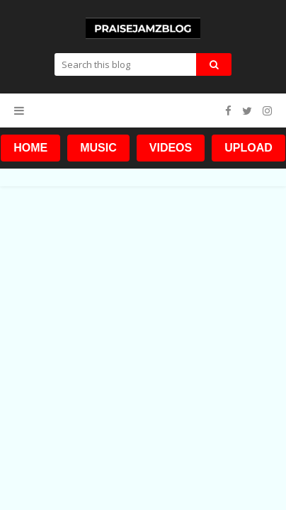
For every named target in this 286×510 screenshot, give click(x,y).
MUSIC (98, 148)
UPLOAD (248, 148)
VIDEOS (170, 148)
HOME (30, 148)
